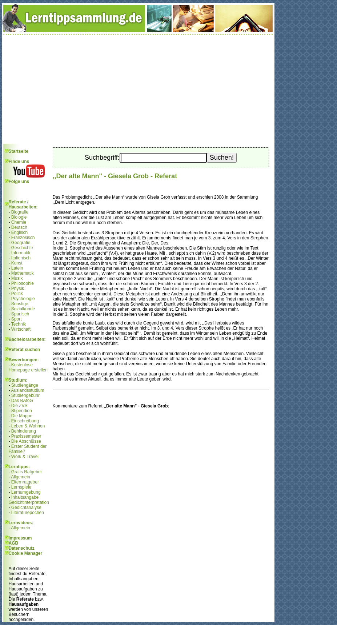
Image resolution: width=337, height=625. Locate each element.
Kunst (17, 263)
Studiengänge (24, 385)
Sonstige (19, 303)
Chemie (18, 222)
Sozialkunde (23, 308)
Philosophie (22, 283)
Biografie (19, 212)
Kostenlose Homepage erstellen (28, 367)
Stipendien (21, 410)
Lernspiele (21, 487)
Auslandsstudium (27, 390)
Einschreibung (25, 420)
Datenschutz (22, 548)
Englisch (19, 232)
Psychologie (23, 298)
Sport (16, 319)
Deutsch (19, 227)
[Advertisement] (138, 89)
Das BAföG (22, 400)
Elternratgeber (25, 482)
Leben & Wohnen (28, 426)
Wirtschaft (21, 329)
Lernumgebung (26, 492)
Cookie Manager (26, 553)
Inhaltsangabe (25, 497)
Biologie (19, 217)
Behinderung (23, 431)
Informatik (21, 252)
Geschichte (22, 247)
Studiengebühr (25, 395)
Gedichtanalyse (26, 507)
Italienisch (21, 257)
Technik (18, 324)
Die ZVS (19, 405)
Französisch (23, 237)
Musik (17, 278)
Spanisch (20, 314)
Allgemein (20, 476)
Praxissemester (26, 436)
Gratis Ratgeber (26, 471)
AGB (14, 543)
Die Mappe (21, 415)
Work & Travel (25, 456)
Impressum (20, 538)
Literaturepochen (27, 512)
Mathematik (22, 273)
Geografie (21, 242)
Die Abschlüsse (26, 441)
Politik (17, 293)
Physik (17, 288)
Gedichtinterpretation (29, 502)
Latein (17, 268)
